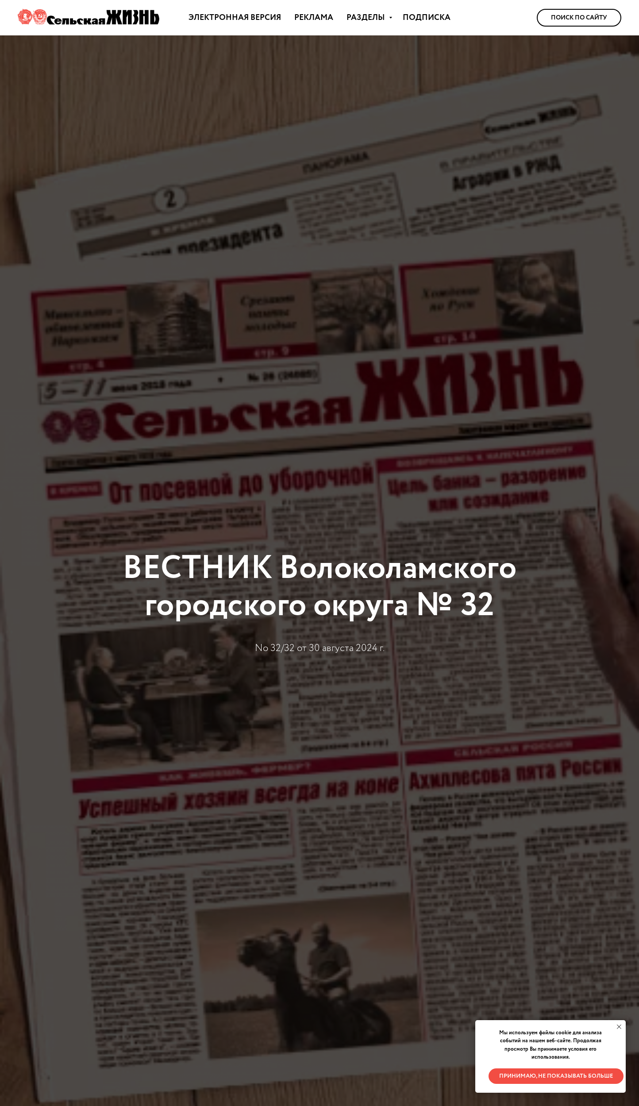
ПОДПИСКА (426, 18)
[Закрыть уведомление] (619, 1026)
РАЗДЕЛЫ (366, 18)
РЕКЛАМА (313, 18)
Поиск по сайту (579, 18)
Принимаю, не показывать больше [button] (556, 1076)
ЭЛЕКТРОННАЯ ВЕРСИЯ (235, 18)
